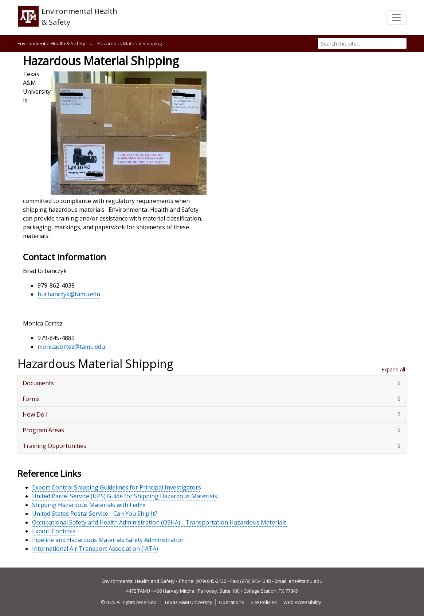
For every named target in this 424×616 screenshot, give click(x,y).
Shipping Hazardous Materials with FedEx (88, 505)
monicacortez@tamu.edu (71, 347)
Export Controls (53, 531)
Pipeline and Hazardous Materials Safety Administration (108, 540)
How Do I (35, 414)
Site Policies (264, 602)
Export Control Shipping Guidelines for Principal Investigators (116, 487)
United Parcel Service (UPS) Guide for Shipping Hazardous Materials (124, 496)
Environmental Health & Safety (51, 43)
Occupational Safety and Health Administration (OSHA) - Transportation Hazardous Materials (159, 522)
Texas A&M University (188, 602)
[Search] (359, 43)
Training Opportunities (54, 446)
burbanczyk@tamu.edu (69, 294)
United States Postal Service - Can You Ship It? (94, 514)
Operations (231, 602)
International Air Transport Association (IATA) (95, 549)
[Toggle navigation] (396, 17)
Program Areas (43, 430)
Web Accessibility (302, 602)
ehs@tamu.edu (305, 581)
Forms (31, 399)
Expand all (393, 369)
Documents (38, 383)
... (91, 43)
